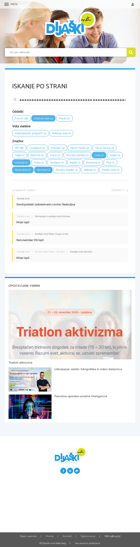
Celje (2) (20, 155)
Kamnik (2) (37, 155)
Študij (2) (64, 118)
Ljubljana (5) (37, 148)
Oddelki (17, 111)
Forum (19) (21, 118)
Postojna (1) (93, 162)
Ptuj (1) (110, 162)
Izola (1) (99, 155)
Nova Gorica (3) (104, 148)
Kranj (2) (55, 155)
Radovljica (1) (23, 170)
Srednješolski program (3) (30, 133)
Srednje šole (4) (43, 118)
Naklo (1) (75, 162)
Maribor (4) (57, 148)
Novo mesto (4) (79, 148)
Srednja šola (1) (61, 133)
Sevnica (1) (43, 170)
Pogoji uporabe (28, 536)
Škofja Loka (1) (110, 170)
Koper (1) (115, 155)
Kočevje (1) (21, 162)
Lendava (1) (57, 162)
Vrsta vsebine (21, 126)
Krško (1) (39, 162)
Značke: (18, 141)
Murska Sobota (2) (77, 155)
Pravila (50, 536)
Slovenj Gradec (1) (67, 170)
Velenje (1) (90, 170)
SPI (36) (19, 148)
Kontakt (67, 536)
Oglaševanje (88, 536)
